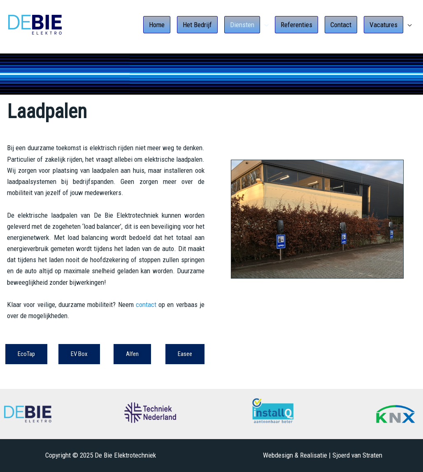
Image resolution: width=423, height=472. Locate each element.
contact (146, 304)
